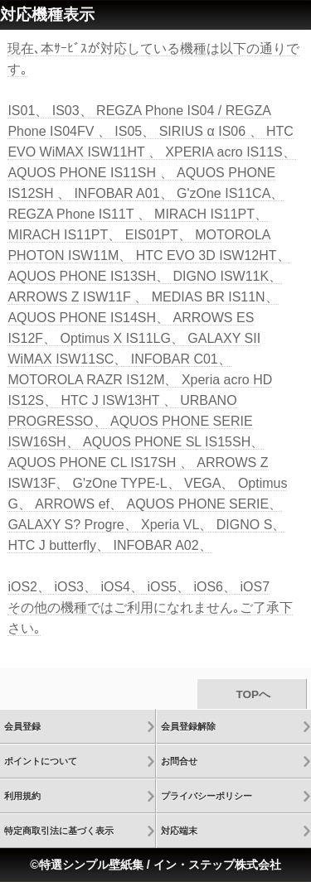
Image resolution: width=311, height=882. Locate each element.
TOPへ (251, 694)
